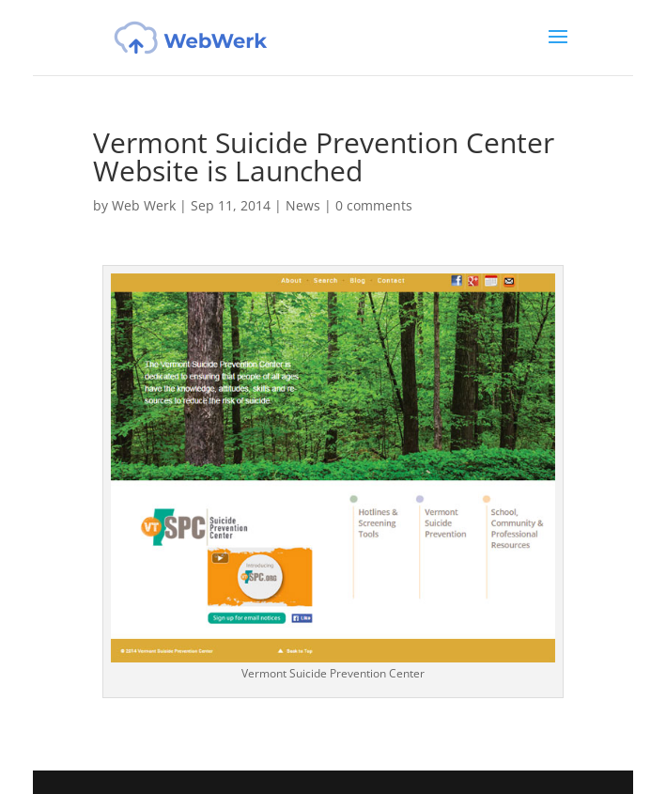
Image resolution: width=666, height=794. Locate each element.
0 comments (373, 205)
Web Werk (144, 205)
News (303, 205)
